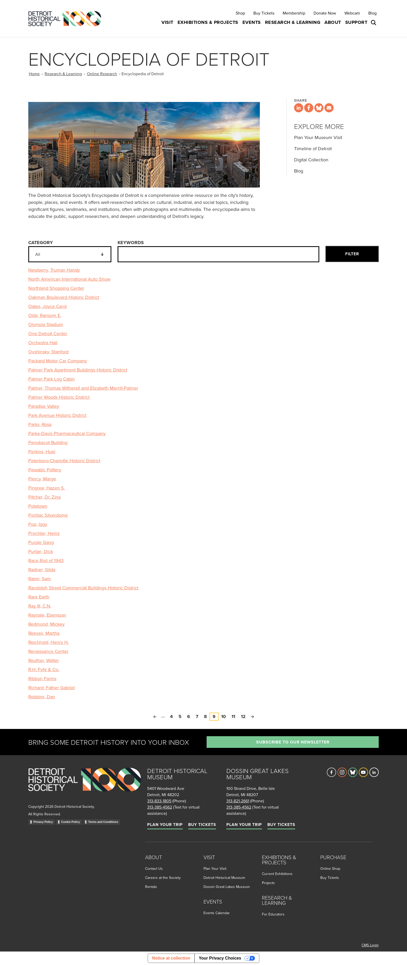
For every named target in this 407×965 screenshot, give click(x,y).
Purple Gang (41, 542)
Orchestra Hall (42, 342)
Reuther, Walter (43, 660)
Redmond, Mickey (46, 624)
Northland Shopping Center (56, 288)
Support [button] (356, 22)
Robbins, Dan (41, 696)
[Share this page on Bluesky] (318, 107)
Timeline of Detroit (313, 148)
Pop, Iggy (37, 524)
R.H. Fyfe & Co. (43, 669)
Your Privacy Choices (220, 958)
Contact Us (154, 868)
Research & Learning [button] (293, 22)
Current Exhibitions (277, 873)
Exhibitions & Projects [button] (208, 22)
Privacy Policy (43, 821)
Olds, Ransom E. (44, 315)
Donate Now (325, 13)
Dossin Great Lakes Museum (227, 886)
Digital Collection (311, 159)
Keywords (131, 242)
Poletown (37, 506)
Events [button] (251, 22)
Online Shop (330, 868)
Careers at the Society (163, 877)
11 (234, 716)
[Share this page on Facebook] (308, 107)
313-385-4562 (159, 807)
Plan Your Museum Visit (318, 137)
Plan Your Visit (215, 868)
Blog (372, 13)
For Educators (273, 914)
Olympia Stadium (45, 324)
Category (40, 242)
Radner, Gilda (41, 569)
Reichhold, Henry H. (48, 642)
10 (225, 716)
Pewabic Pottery (44, 469)
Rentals (151, 886)
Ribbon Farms (42, 678)
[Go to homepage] (84, 785)
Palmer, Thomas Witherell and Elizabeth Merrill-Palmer (83, 388)
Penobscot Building (47, 442)
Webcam (352, 13)
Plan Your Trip (165, 825)
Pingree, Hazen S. (46, 488)
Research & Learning (63, 74)
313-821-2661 (237, 801)
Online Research (102, 74)
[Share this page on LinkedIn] (298, 107)
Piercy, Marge (42, 478)
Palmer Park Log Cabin (51, 379)
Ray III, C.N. (39, 606)
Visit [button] (167, 22)
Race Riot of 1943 (46, 560)
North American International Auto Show (69, 279)
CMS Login (370, 945)
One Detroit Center (47, 333)
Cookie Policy (70, 821)
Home (34, 74)
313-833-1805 (159, 801)
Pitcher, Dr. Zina (44, 497)
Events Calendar (217, 912)
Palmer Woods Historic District (59, 397)
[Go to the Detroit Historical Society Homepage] (66, 18)
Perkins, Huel (41, 451)
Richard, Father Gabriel (51, 687)
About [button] (332, 22)
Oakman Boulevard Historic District (63, 297)
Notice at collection (171, 958)
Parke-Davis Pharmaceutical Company (67, 433)
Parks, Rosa (39, 424)
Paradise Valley (43, 406)
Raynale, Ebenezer (47, 615)
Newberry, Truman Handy (54, 270)
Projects (268, 882)
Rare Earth (38, 597)
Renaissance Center (48, 651)
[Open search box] (374, 22)
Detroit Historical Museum (224, 877)
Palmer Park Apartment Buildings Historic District (77, 370)
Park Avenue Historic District (57, 415)
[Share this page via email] (329, 107)
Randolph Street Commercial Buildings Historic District (83, 587)
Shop (240, 13)
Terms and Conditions (103, 821)
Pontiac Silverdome (48, 515)
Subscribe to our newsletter (292, 742)
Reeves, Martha (43, 633)
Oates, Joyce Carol (47, 306)
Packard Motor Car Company (57, 360)
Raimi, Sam (39, 578)
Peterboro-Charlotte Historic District (64, 460)
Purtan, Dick (40, 551)
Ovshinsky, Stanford (48, 351)
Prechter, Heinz (44, 533)
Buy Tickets (263, 13)
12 (245, 716)
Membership (294, 13)
